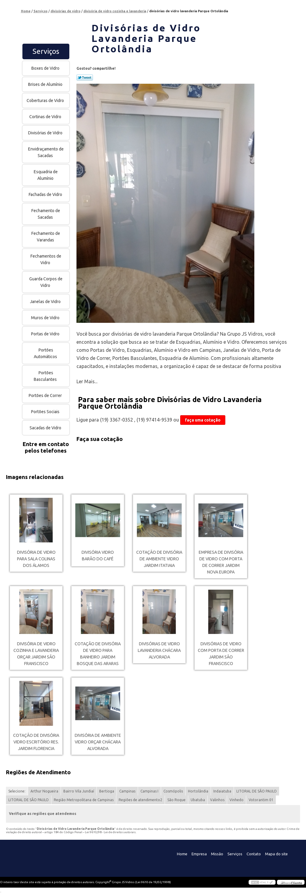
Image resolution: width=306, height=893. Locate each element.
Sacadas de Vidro (46, 427)
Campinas (127, 791)
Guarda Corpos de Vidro (45, 282)
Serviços (46, 51)
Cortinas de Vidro (45, 116)
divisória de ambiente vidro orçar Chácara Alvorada (98, 742)
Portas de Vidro (45, 333)
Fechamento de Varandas (45, 236)
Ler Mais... (86, 381)
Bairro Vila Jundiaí (78, 791)
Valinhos (217, 800)
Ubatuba (198, 800)
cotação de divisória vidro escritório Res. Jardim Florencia (36, 742)
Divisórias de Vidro (45, 132)
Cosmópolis (173, 791)
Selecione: (16, 791)
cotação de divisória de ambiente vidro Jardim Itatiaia (159, 559)
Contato (254, 854)
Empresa (199, 854)
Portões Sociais (45, 411)
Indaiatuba (222, 791)
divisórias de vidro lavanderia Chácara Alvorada (159, 650)
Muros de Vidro (45, 317)
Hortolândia (198, 791)
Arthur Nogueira (44, 791)
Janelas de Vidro (46, 301)
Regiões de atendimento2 (140, 800)
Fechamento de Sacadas (45, 214)
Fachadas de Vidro (46, 194)
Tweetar (84, 77)
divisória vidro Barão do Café (98, 555)
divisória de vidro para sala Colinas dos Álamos (36, 559)
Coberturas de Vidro (46, 100)
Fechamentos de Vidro (45, 259)
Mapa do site (276, 854)
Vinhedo (237, 800)
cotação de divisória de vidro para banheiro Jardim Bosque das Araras (98, 653)
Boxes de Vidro (45, 68)
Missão (217, 854)
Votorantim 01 (261, 800)
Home (182, 854)
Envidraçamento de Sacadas (46, 152)
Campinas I (149, 791)
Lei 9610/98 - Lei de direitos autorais (110, 832)
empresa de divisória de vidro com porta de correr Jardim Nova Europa (221, 562)
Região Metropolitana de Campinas (84, 800)
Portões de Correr (46, 395)
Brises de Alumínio (45, 84)
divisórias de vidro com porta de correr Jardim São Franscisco (221, 653)
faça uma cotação (203, 420)
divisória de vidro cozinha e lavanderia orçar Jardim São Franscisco (36, 653)
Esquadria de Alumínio (46, 175)
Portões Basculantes (46, 376)
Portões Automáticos (46, 353)
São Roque (176, 800)
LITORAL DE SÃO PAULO (256, 791)
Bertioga (106, 791)
